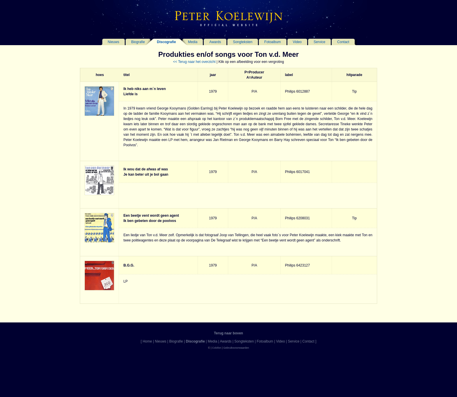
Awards (215, 42)
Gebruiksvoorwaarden (236, 347)
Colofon (216, 347)
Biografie (138, 42)
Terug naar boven (228, 333)
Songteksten (242, 42)
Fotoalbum (272, 42)
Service (319, 42)
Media (193, 42)
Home (147, 341)
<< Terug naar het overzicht (194, 62)
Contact (343, 42)
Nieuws (113, 42)
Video (297, 42)
